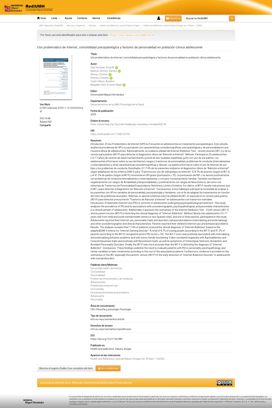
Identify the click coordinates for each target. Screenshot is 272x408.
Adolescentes (98, 282)
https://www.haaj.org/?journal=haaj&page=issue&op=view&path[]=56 (128, 124)
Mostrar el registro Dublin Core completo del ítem (66, 368)
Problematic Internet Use (104, 285)
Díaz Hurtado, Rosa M (102, 67)
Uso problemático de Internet (106, 268)
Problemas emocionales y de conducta (112, 278)
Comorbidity (97, 289)
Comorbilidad (98, 271)
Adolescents (97, 296)
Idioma (97, 18)
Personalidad (98, 275)
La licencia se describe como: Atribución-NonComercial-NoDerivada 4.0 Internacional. (86, 382)
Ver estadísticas (108, 368)
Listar (55, 18)
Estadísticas (114, 18)
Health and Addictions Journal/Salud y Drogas (119, 25)
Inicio (41, 18)
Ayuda (68, 18)
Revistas (92, 25)
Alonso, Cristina (99, 74)
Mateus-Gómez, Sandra (104, 71)
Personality (97, 299)
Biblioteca (173, 18)
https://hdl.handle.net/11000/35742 (110, 134)
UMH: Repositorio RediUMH (51, 25)
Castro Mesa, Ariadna (102, 81)
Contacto (82, 18)
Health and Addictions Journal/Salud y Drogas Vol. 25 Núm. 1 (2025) (172, 25)
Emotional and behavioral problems (110, 292)
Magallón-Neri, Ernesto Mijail (106, 84)
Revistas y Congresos (75, 25)
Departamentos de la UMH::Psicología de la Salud (117, 104)
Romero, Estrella (100, 77)
